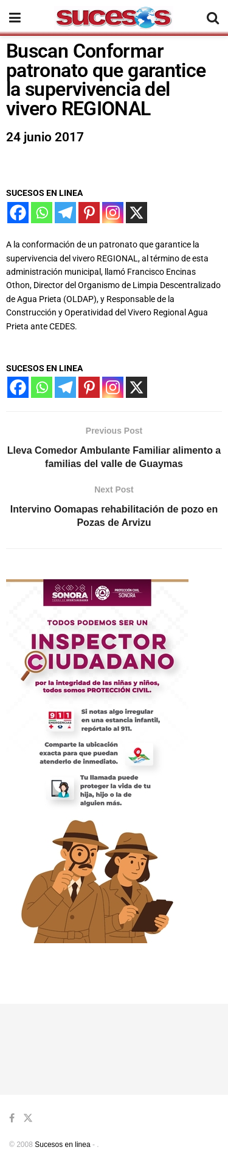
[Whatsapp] (41, 212)
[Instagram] (112, 212)
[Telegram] (65, 212)
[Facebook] (18, 212)
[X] (136, 212)
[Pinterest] (89, 212)
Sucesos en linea (62, 1144)
